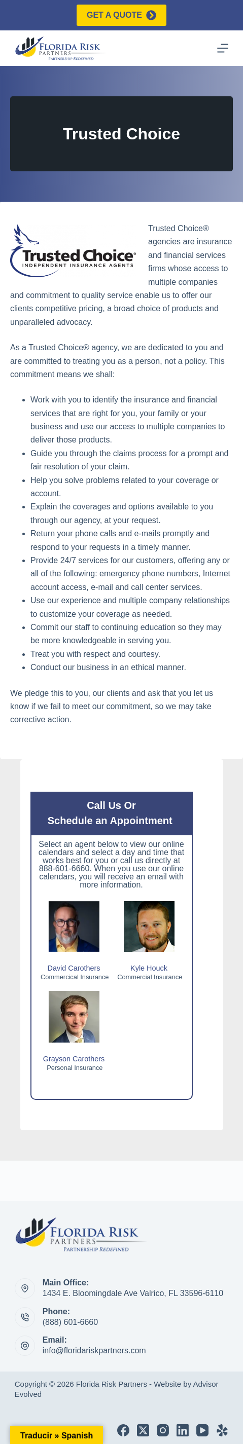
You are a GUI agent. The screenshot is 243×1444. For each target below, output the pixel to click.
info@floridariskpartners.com (94, 1350)
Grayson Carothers (74, 1059)
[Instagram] (163, 1430)
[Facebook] (123, 1430)
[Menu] (222, 48)
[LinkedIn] (183, 1430)
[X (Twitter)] (143, 1430)
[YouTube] (202, 1430)
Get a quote (121, 15)
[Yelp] (222, 1430)
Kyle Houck (148, 968)
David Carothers (74, 968)
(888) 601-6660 (70, 1322)
